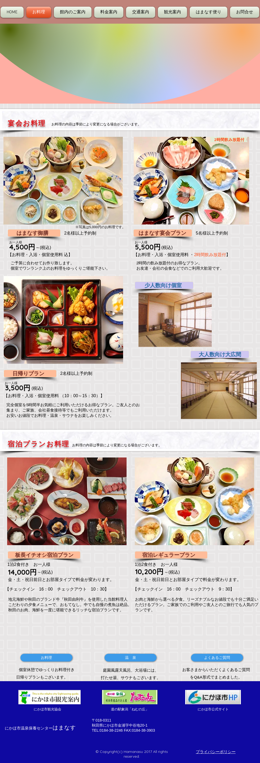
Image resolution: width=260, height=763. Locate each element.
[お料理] (46, 658)
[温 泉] (131, 658)
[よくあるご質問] (217, 658)
